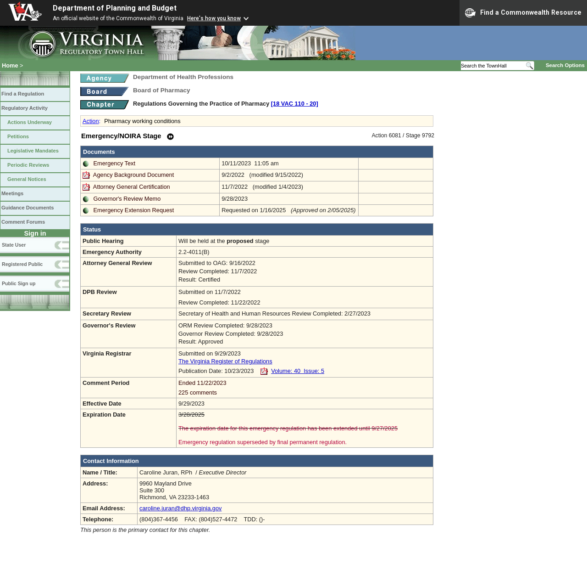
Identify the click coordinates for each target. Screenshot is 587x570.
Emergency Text (115, 163)
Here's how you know (214, 18)
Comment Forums (23, 222)
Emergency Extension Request (134, 210)
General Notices (26, 179)
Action (91, 121)
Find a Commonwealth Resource (523, 12)
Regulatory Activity (24, 108)
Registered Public (22, 264)
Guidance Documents (27, 207)
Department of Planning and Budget (115, 8)
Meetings (12, 193)
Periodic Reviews (28, 165)
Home (10, 65)
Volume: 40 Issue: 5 (297, 370)
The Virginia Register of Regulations (225, 361)
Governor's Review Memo (127, 198)
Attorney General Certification (131, 186)
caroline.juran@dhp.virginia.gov (180, 508)
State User (14, 245)
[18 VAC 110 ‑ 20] (294, 103)
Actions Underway (29, 122)
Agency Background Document (133, 174)
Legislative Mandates (33, 150)
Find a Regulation (22, 93)
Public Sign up (18, 283)
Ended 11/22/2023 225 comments (304, 387)
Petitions (18, 136)
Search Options (565, 65)
